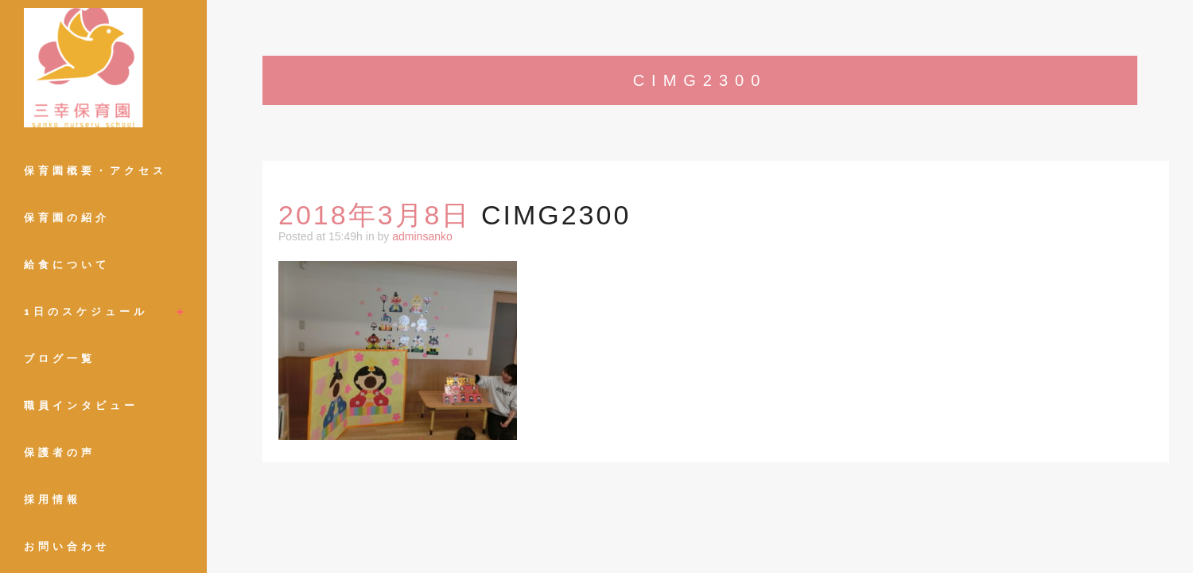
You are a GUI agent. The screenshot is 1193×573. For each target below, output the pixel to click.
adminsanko (422, 236)
